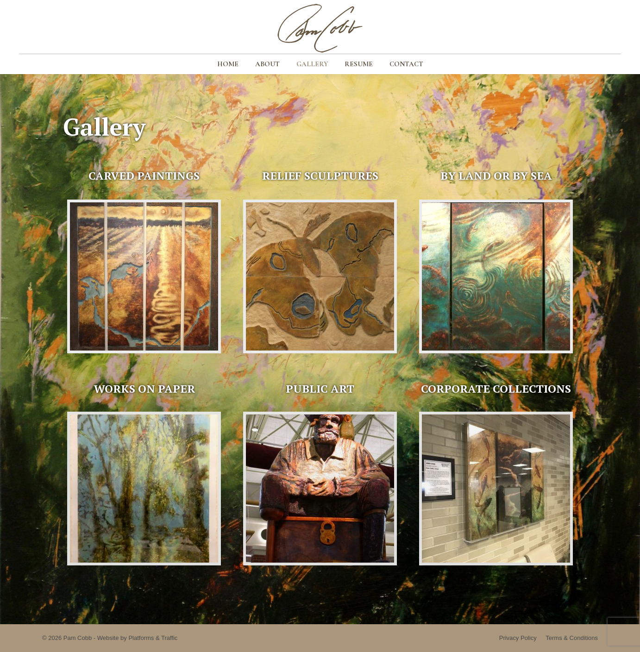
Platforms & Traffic (152, 637)
